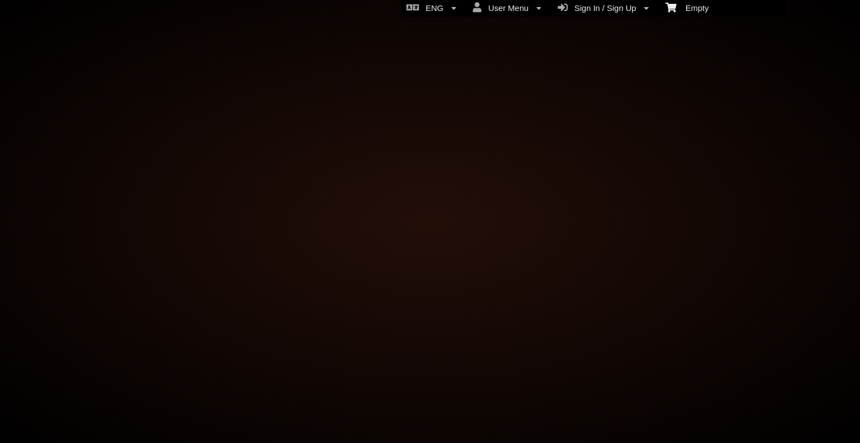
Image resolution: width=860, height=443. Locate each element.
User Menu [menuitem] (507, 8)
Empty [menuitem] (687, 7)
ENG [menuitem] (431, 8)
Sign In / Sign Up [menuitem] (603, 8)
